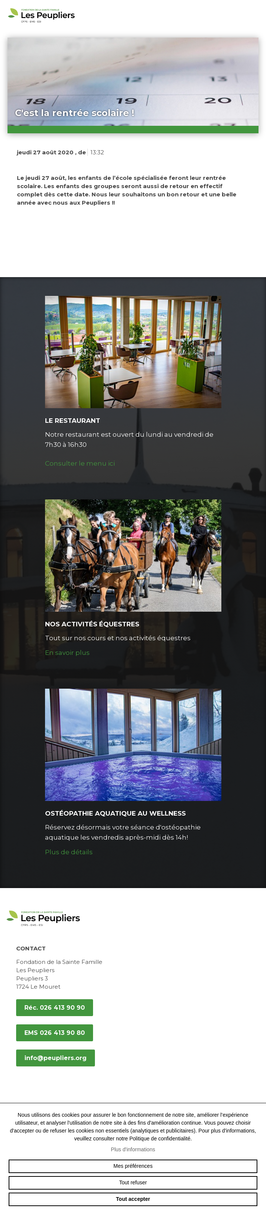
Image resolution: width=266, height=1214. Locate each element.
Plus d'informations (133, 1149)
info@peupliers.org (55, 1058)
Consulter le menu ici (80, 463)
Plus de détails (69, 852)
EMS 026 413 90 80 (54, 1032)
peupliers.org (41, 23)
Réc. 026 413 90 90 (54, 1007)
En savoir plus (67, 652)
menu (254, 15)
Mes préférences (132, 1166)
